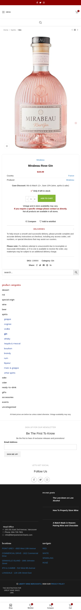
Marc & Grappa (11, 368)
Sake (4, 377)
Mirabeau (40, 160)
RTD (3, 294)
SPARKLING (48, 558)
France (71, 176)
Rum (6, 358)
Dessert (5, 290)
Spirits (13, 30)
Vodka (7, 329)
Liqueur (7, 363)
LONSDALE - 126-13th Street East (17, 573)
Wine (4, 304)
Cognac (7, 324)
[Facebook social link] (37, 2)
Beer (4, 309)
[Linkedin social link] (50, 265)
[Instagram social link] (43, 2)
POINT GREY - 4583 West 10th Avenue (19, 548)
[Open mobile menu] (6, 12)
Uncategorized (9, 407)
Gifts (4, 392)
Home (6, 30)
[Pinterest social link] (47, 265)
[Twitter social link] (40, 2)
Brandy (7, 353)
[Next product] (77, 30)
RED (45, 548)
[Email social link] (43, 265)
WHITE (46, 553)
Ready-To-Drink (9, 387)
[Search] (40, 22)
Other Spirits (9, 373)
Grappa (7, 319)
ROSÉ (45, 563)
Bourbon (8, 348)
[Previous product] (72, 30)
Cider (4, 382)
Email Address (10, 442)
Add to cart (46, 198)
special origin (8, 299)
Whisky (7, 338)
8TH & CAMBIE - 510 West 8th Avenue (18, 568)
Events (5, 402)
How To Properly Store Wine (65, 510)
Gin (19, 30)
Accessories (7, 397)
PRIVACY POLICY (58, 584)
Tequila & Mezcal (12, 343)
